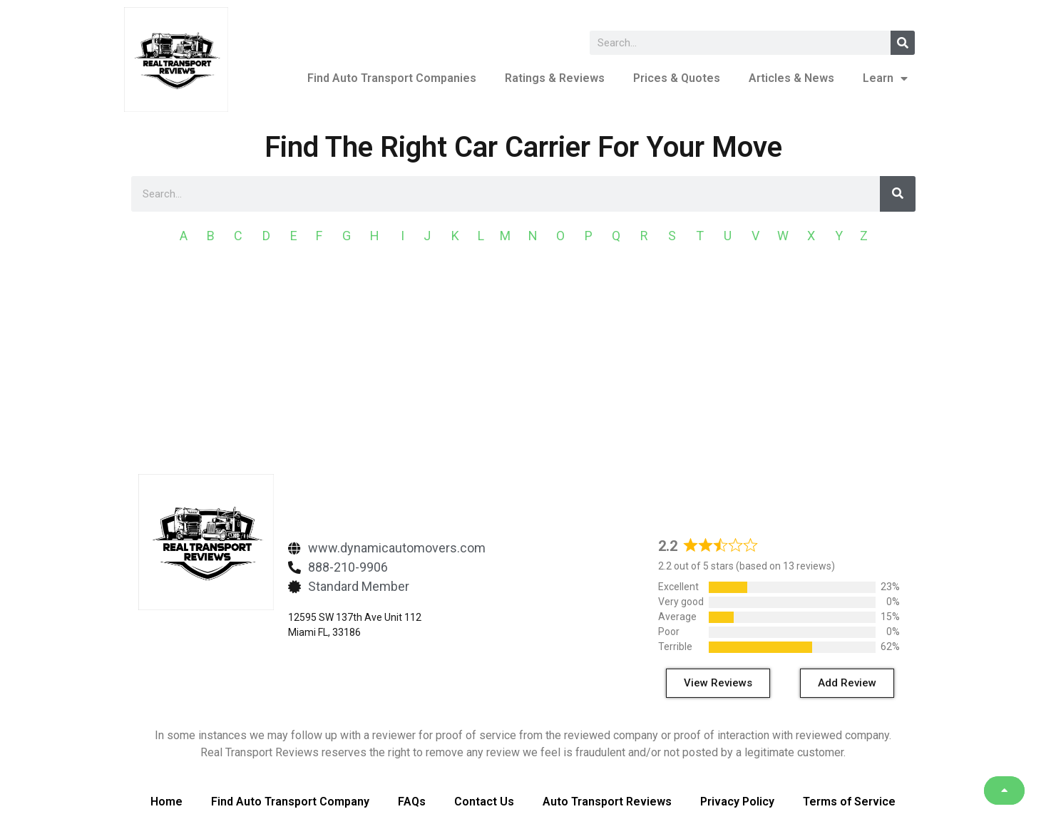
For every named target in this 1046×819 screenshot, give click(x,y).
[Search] (903, 43)
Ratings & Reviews (555, 78)
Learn (885, 78)
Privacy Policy (737, 801)
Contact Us (484, 801)
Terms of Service (849, 801)
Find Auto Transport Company (290, 801)
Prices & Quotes (676, 78)
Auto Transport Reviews (607, 801)
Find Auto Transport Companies (391, 78)
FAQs (412, 801)
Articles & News (791, 78)
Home (166, 801)
